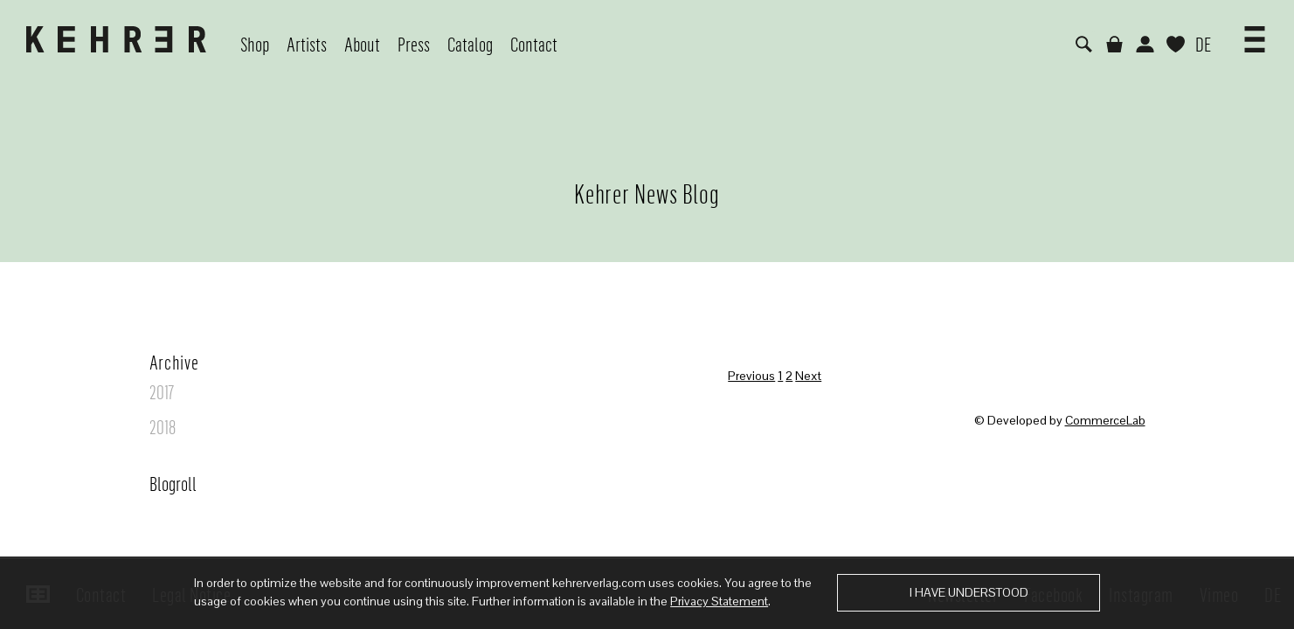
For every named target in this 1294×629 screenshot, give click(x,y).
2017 (161, 391)
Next (808, 376)
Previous (751, 376)
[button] (1254, 33)
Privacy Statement (719, 601)
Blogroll (173, 483)
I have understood (969, 592)
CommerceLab (1105, 420)
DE (1203, 43)
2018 (162, 426)
